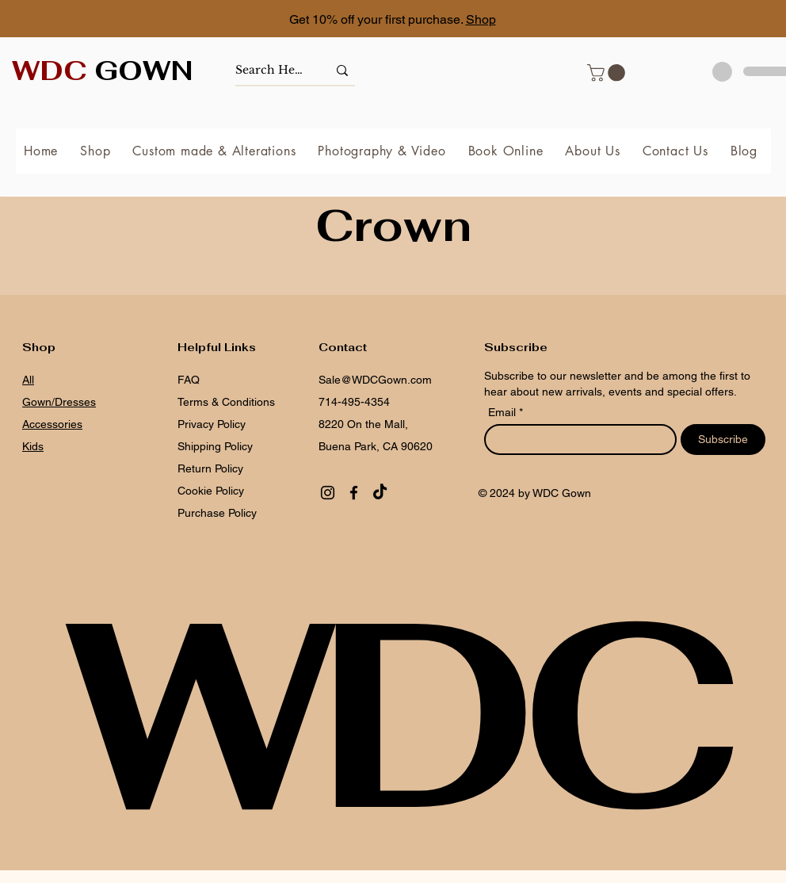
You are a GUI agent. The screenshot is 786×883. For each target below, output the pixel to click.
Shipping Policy (215, 446)
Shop (481, 19)
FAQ (188, 379)
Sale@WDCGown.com (375, 379)
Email (503, 412)
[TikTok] (380, 493)
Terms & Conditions (226, 402)
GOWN (102, 70)
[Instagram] (328, 493)
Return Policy (210, 468)
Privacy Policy (211, 424)
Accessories (52, 424)
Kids (33, 446)
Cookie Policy (210, 490)
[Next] (703, 20)
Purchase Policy (218, 512)
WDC (393, 713)
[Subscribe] (723, 439)
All (28, 379)
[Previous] (83, 20)
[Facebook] (354, 493)
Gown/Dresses (59, 402)
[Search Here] (269, 70)
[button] (608, 73)
